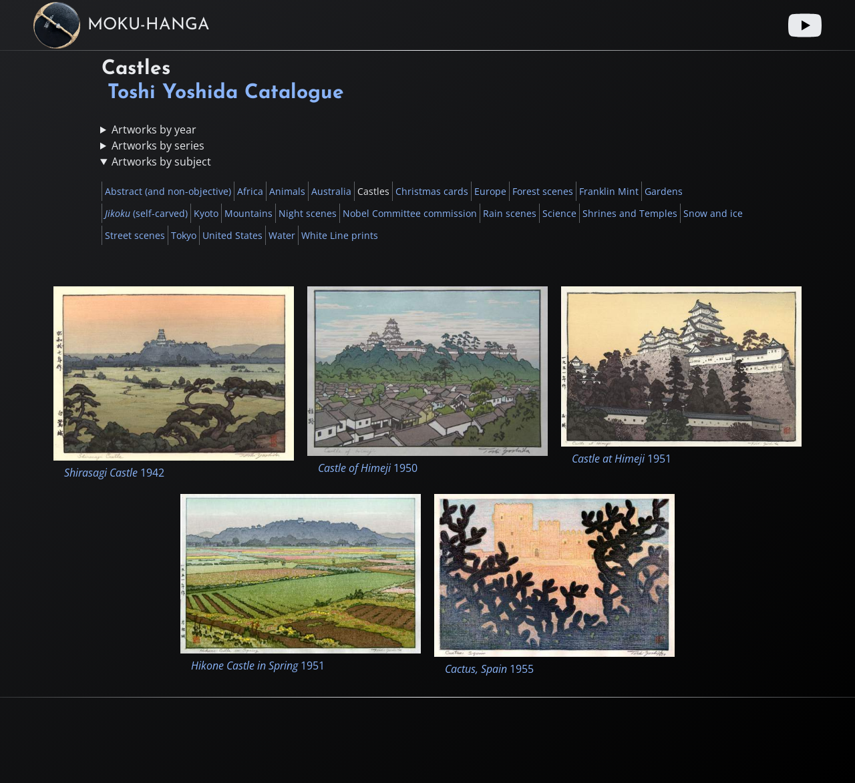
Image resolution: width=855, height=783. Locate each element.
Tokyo (183, 235)
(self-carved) (146, 213)
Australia (331, 191)
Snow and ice (713, 213)
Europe (490, 191)
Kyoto (206, 213)
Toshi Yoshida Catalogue (226, 93)
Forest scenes (542, 191)
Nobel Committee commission (410, 213)
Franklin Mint (609, 191)
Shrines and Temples (629, 213)
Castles (373, 191)
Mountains (248, 213)
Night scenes (308, 213)
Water (282, 235)
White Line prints (339, 235)
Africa (250, 191)
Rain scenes (509, 213)
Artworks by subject (161, 161)
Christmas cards (431, 191)
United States (232, 235)
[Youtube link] (805, 25)
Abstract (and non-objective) (168, 191)
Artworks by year (154, 129)
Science (559, 213)
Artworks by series (158, 145)
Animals (287, 191)
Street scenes (135, 235)
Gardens (664, 191)
